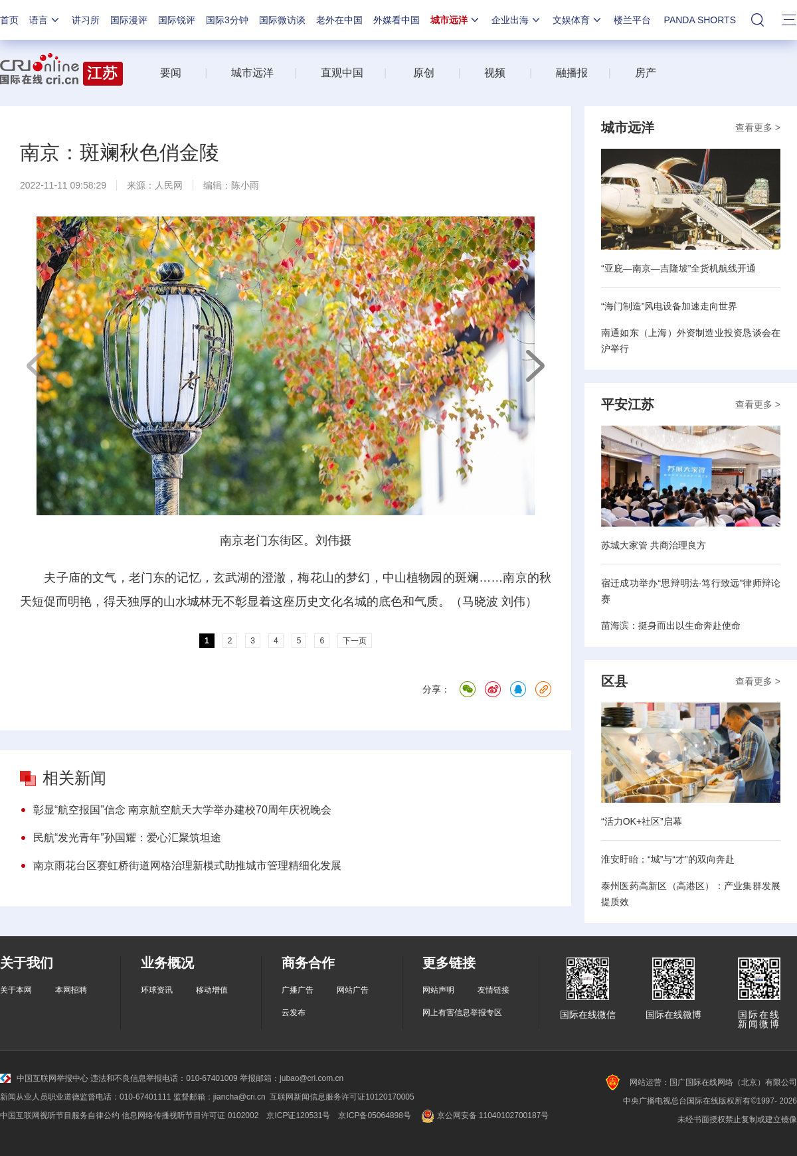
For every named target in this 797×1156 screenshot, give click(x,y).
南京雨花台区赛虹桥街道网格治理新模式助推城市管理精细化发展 (187, 865)
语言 (45, 20)
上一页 (36, 366)
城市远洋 (455, 20)
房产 (645, 72)
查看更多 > (757, 127)
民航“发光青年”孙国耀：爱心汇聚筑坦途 (127, 837)
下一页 (535, 366)
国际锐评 (176, 20)
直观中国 (342, 72)
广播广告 (297, 990)
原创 (423, 72)
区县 (614, 681)
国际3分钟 (227, 20)
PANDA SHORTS (700, 20)
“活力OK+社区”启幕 (641, 821)
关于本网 (16, 990)
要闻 (170, 72)
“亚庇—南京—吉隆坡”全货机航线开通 (678, 268)
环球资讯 (157, 990)
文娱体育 (578, 20)
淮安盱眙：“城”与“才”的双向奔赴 (668, 859)
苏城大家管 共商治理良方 (653, 545)
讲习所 (86, 20)
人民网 (169, 185)
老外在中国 (339, 20)
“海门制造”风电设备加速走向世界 (669, 306)
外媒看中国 (396, 20)
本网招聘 (71, 990)
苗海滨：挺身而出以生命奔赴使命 (671, 625)
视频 (494, 72)
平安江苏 (627, 404)
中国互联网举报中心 (44, 1078)
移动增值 (212, 990)
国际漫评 (128, 20)
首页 (9, 20)
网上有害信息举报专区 (462, 1012)
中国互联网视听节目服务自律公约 (60, 1115)
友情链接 (493, 990)
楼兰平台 (632, 20)
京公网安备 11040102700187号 (484, 1115)
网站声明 (438, 990)
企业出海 (516, 20)
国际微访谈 (282, 20)
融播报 (572, 72)
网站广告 (353, 990)
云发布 (294, 1012)
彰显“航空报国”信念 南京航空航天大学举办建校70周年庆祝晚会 (182, 809)
